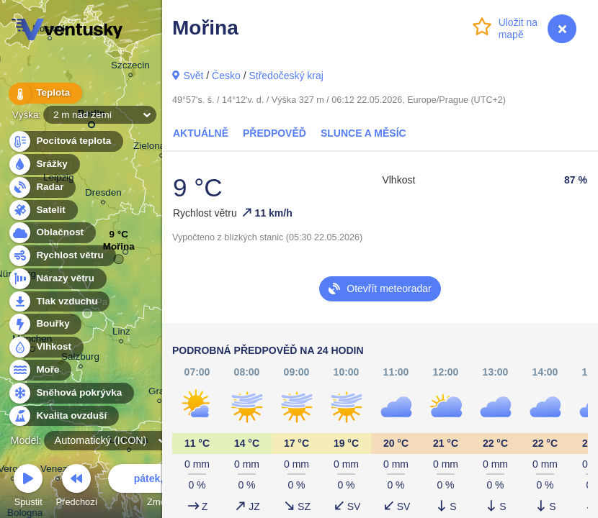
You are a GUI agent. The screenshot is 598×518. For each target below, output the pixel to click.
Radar (41, 187)
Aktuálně (200, 133)
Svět (193, 75)
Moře (39, 370)
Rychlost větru (61, 255)
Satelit (42, 210)
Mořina (119, 250)
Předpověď (274, 133)
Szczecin (130, 67)
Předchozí (77, 487)
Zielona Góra (161, 147)
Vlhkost (45, 347)
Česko (226, 75)
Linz (121, 333)
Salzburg (80, 358)
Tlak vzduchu (58, 301)
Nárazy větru (56, 278)
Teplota (44, 93)
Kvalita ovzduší (63, 416)
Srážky (43, 164)
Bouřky (44, 324)
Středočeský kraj (286, 75)
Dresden (103, 194)
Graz (158, 393)
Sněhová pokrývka (70, 393)
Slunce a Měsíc (363, 133)
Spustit (28, 487)
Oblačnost (51, 232)
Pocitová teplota (65, 141)
